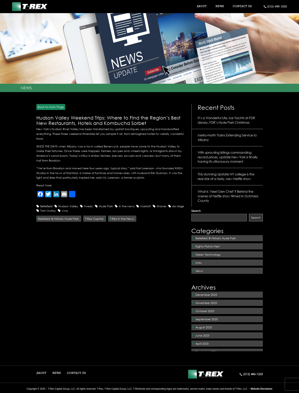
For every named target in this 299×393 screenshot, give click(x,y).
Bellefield (46, 206)
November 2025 (206, 303)
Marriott (145, 206)
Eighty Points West (207, 246)
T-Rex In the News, (122, 219)
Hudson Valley (68, 206)
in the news (126, 206)
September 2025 (206, 319)
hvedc (88, 206)
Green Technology (208, 254)
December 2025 (206, 295)
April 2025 (202, 343)
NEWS (219, 6)
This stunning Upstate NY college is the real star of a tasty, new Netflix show (226, 176)
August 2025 (203, 327)
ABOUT (41, 373)
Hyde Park (106, 206)
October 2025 (204, 311)
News (199, 271)
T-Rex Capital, (94, 219)
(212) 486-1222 (275, 6)
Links (198, 263)
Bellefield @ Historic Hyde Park (215, 238)
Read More (44, 185)
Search (196, 211)
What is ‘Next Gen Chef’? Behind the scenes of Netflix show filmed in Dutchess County (228, 196)
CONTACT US (242, 6)
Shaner (161, 206)
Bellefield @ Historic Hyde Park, (58, 219)
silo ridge (178, 206)
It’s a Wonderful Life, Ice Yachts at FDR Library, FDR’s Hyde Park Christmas (226, 120)
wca (65, 210)
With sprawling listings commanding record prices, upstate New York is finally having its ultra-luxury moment (228, 157)
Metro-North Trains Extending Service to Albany (227, 137)
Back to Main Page (50, 107)
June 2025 (202, 335)
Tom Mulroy (48, 210)
